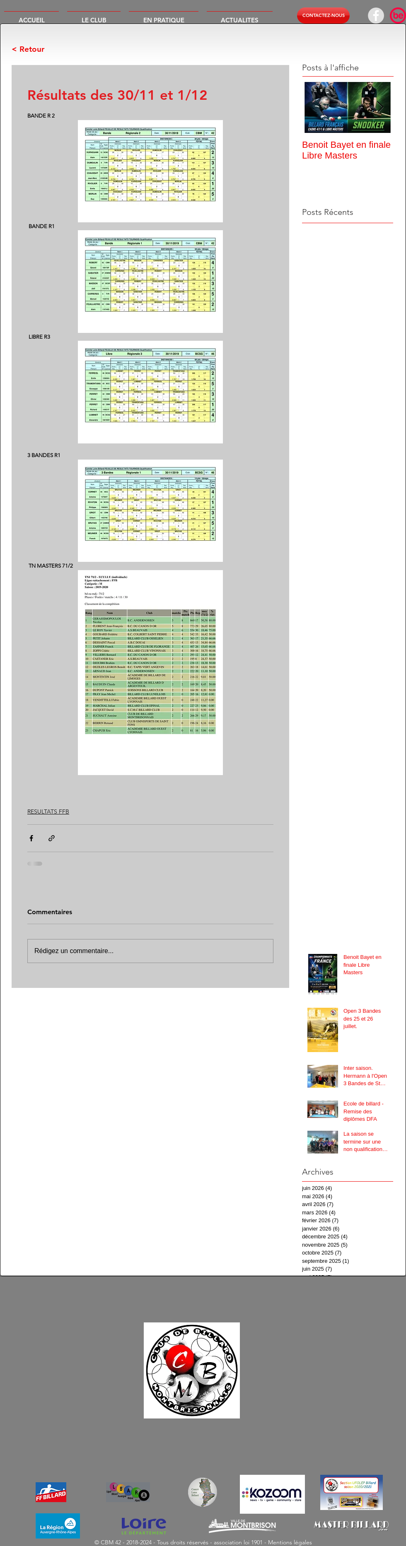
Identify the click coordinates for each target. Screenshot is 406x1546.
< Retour (28, 49)
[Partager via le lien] (52, 838)
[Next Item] (380, 107)
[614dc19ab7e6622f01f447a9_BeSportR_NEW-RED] (398, 15)
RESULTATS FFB (48, 811)
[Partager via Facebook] (31, 838)
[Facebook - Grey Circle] (376, 15)
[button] (94, 16)
